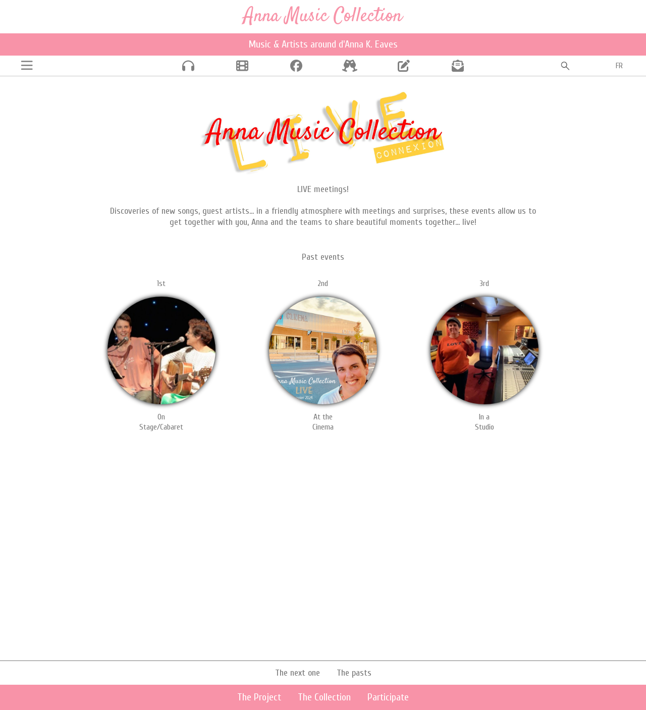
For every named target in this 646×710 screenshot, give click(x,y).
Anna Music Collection (323, 16)
